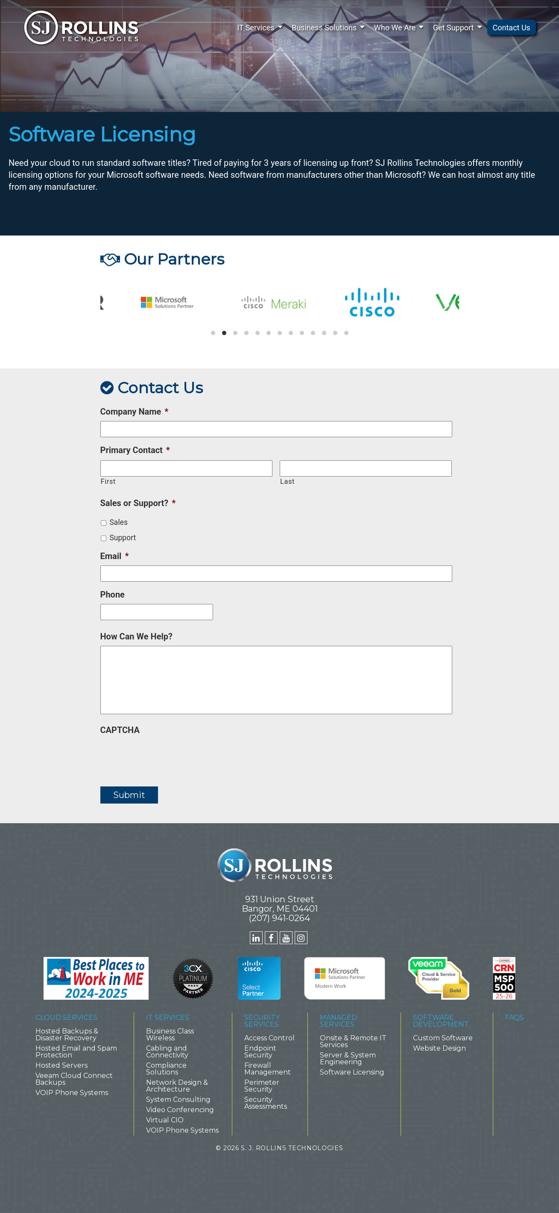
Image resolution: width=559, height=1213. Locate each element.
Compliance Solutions (166, 1068)
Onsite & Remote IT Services (353, 1041)
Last (287, 481)
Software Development (441, 1020)
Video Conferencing (180, 1110)
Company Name (134, 411)
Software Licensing (352, 1072)
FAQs (514, 1017)
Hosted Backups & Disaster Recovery (66, 1034)
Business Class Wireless (170, 1034)
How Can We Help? (136, 636)
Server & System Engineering (348, 1058)
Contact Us (511, 27)
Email (114, 556)
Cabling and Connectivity (167, 1051)
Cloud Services (66, 1017)
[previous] (114, 305)
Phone (112, 594)
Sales (118, 522)
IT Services (255, 27)
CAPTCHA (120, 730)
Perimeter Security (261, 1085)
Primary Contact (135, 450)
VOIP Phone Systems (71, 1093)
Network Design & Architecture (177, 1085)
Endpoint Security (260, 1051)
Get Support (453, 27)
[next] (445, 305)
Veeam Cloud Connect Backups (74, 1079)
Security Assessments (265, 1102)
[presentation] (165, 756)
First (108, 481)
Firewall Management (267, 1068)
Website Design (439, 1048)
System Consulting (178, 1099)
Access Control (269, 1038)
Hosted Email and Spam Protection (76, 1051)
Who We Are (395, 27)
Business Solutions (324, 27)
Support (122, 537)
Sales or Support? (138, 503)
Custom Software (443, 1038)
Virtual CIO (165, 1120)
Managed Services (338, 1020)
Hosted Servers (61, 1065)
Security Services (262, 1020)
